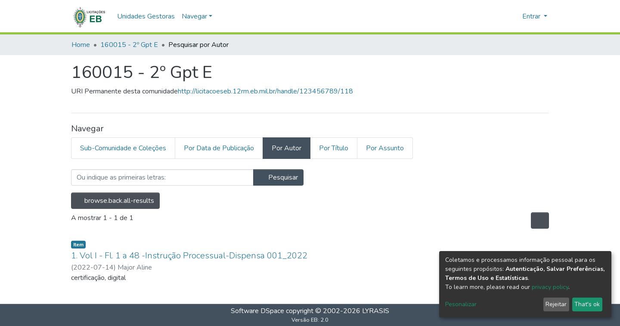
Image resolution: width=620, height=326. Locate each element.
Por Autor (286, 148)
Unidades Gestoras (146, 16)
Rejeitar (556, 304)
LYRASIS (375, 311)
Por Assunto (385, 148)
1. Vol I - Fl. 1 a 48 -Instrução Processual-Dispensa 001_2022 (189, 255)
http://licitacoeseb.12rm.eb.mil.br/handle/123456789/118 (265, 91)
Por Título (333, 148)
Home (80, 45)
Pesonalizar (461, 304)
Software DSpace (257, 311)
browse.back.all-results (115, 200)
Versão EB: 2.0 (310, 320)
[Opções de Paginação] (540, 220)
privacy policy (550, 287)
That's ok (587, 304)
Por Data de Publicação (219, 148)
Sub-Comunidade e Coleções (123, 148)
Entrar (532, 16)
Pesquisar (278, 177)
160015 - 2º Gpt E (129, 45)
